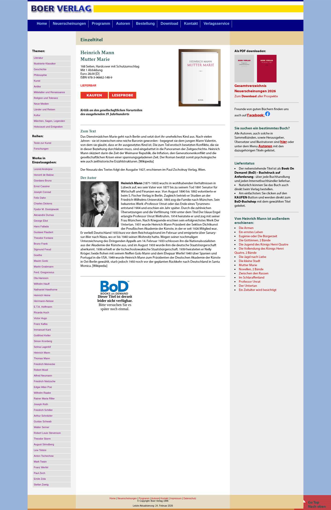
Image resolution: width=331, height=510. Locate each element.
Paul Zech (39, 473)
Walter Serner (41, 427)
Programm (101, 23)
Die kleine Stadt (249, 261)
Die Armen (246, 228)
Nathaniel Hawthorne (45, 289)
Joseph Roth (41, 404)
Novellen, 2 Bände (251, 269)
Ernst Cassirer (42, 186)
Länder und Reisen (44, 109)
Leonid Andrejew (43, 169)
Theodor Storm (42, 438)
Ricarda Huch (41, 312)
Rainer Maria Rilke (44, 398)
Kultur (37, 115)
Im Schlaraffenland (251, 277)
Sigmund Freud (42, 249)
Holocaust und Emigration (48, 126)
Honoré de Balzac (44, 174)
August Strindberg (44, 444)
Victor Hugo (40, 318)
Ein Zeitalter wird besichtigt (258, 290)
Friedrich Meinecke (44, 364)
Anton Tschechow (44, 455)
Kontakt (191, 23)
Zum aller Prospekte (256, 96)
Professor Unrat (249, 282)
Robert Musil (41, 369)
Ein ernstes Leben (251, 232)
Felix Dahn (40, 197)
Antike (37, 86)
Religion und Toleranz (46, 98)
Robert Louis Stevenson (47, 433)
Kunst (37, 80)
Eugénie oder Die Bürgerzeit (258, 236)
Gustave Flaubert (43, 232)
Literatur (38, 57)
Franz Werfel (41, 467)
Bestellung (145, 23)
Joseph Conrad (42, 192)
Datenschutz (189, 498)
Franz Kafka (40, 324)
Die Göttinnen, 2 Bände (255, 240)
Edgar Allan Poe (43, 387)
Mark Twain (40, 461)
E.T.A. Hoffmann (43, 306)
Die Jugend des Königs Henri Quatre (263, 244)
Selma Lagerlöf (42, 347)
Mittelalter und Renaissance (49, 92)
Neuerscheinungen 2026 (255, 91)
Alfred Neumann (43, 375)
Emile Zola (40, 478)
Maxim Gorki (41, 260)
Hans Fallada (41, 226)
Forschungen (41, 148)
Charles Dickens (43, 203)
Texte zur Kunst (42, 143)
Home (42, 23)
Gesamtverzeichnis (250, 86)
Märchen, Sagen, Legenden (49, 121)
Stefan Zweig (41, 484)
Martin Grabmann (44, 266)
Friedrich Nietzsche (44, 381)
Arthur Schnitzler (43, 415)
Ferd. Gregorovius (44, 272)
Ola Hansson (41, 278)
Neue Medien (41, 103)
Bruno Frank (41, 243)
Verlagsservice (216, 23)
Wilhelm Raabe (42, 392)
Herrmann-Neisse (44, 301)
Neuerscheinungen (69, 23)
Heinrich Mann (42, 352)
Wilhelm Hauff (41, 283)
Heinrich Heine (42, 295)
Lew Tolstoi (40, 450)
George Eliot (41, 220)
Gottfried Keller (42, 335)
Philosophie (40, 75)
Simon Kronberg (43, 341)
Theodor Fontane (43, 238)
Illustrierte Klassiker (45, 63)
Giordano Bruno (43, 180)
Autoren (123, 23)
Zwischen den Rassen (253, 273)
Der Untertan (248, 286)
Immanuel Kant (42, 329)
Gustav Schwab (42, 421)
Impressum (175, 498)
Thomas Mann (42, 358)
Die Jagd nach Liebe (252, 257)
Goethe (38, 255)
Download (169, 23)
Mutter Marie (248, 265)
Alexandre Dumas (44, 215)
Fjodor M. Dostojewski (46, 209)
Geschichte (40, 69)
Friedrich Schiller (43, 410)
